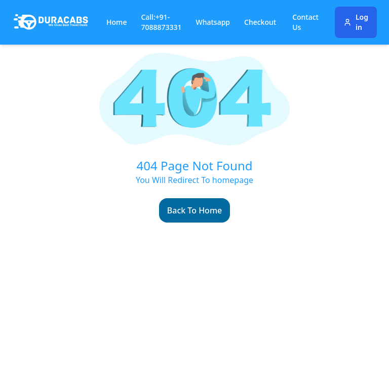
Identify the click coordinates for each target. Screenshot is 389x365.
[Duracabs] (51, 22)
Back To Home (194, 210)
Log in (355, 22)
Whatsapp (213, 22)
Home (116, 22)
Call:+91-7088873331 (161, 22)
